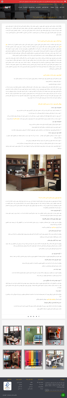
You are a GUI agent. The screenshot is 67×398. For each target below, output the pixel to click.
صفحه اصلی (62, 7)
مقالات (60, 17)
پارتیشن (20, 384)
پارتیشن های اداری (51, 299)
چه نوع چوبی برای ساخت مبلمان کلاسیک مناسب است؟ (45, 17)
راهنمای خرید (38, 7)
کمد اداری (20, 387)
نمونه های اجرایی (45, 7)
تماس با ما (20, 7)
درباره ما (56, 7)
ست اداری (20, 389)
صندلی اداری (19, 382)
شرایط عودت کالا (40, 382)
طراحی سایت (14, 395)
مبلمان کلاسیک (16, 119)
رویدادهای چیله (32, 7)
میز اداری (54, 227)
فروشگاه (31, 384)
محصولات (52, 7)
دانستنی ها (25, 7)
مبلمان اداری (30, 389)
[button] (59, 4)
